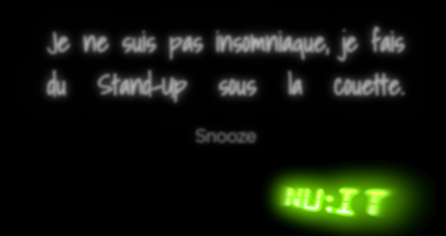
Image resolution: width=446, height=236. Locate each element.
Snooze (225, 136)
